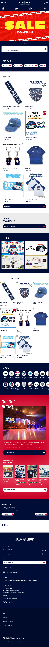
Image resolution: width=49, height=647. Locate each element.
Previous (1, 28)
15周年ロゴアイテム (31, 65)
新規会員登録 (8, 514)
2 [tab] (22, 43)
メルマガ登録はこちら (24, 562)
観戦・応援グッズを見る (25, 490)
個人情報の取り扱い (18, 641)
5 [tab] (28, 43)
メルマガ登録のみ (41, 514)
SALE (42, 65)
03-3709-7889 (8, 588)
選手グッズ (18, 65)
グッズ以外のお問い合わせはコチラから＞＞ (14, 592)
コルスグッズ (7, 65)
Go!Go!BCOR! (24, 617)
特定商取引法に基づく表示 (7, 641)
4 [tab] (26, 43)
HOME (24, 613)
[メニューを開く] (2, 2)
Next (48, 28)
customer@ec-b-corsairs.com (12, 590)
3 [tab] (24, 43)
